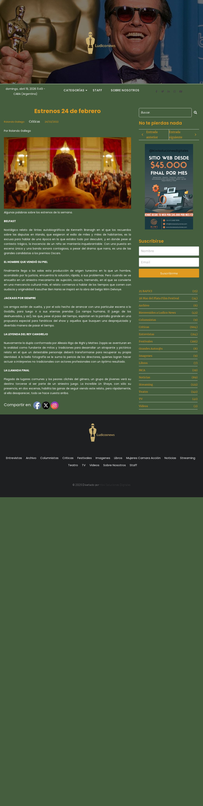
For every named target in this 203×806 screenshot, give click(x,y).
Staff (97, 90)
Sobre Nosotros (125, 90)
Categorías (75, 90)
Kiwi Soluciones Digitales (115, 484)
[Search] (165, 112)
